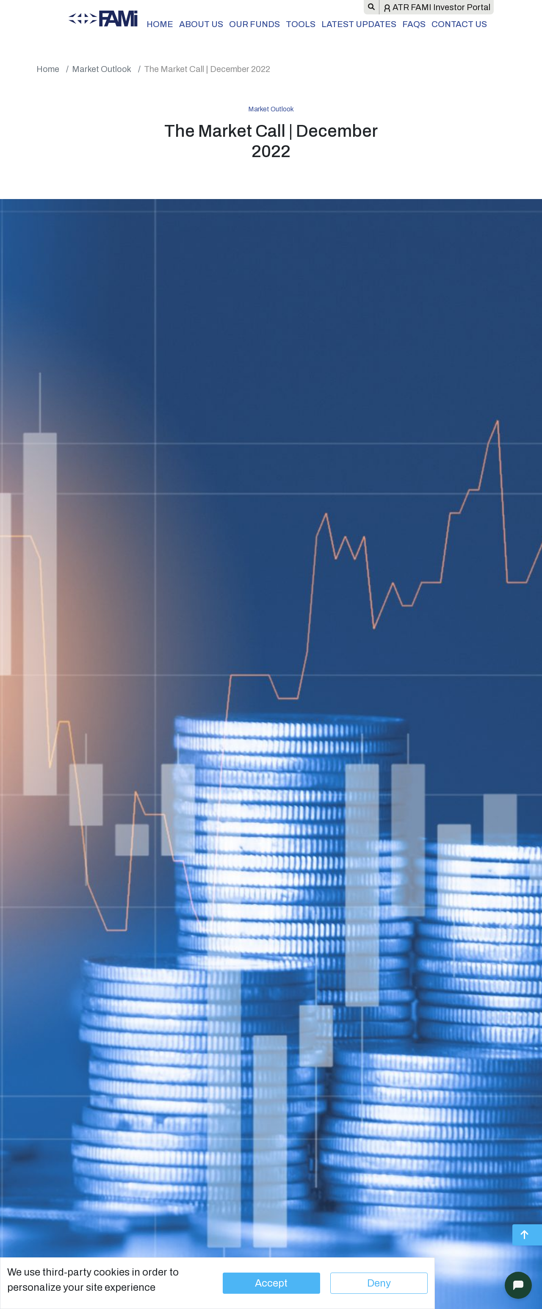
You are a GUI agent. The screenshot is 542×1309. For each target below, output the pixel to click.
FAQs (414, 24)
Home (160, 24)
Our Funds (254, 24)
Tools (300, 24)
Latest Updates (358, 24)
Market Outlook (101, 69)
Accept (271, 1283)
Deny (379, 1283)
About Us (201, 24)
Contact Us (459, 24)
